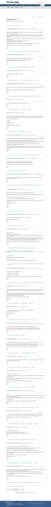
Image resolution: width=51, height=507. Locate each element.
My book (30, 5)
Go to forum (13, 51)
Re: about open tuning (11, 229)
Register (17, 7)
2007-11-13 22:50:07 (41, 101)
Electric (29, 54)
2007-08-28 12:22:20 (40, 444)
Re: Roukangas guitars (11, 338)
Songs (12, 5)
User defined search (16, 25)
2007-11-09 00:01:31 (41, 215)
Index (8, 7)
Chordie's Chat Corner (33, 28)
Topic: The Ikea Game (11, 189)
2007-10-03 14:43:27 (41, 287)
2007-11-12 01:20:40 (41, 136)
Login (22, 7)
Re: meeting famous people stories (13, 466)
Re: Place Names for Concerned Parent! (14, 83)
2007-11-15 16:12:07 (41, 85)
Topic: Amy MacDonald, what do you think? (15, 214)
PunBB (21, 492)
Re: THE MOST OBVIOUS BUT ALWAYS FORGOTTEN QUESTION (19, 251)
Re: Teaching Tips (10, 370)
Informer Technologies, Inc (31, 492)
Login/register (42, 2)
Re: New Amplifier (10, 306)
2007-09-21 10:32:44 (41, 392)
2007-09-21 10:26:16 (41, 412)
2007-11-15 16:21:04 (41, 72)
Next (43, 23)
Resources (37, 5)
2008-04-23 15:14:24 (41, 30)
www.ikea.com (25, 197)
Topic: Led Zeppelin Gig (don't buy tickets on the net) (17, 323)
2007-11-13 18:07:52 (41, 114)
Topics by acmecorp (9, 25)
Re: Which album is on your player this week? (15, 268)
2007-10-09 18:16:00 (41, 269)
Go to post (39, 51)
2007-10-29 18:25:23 (41, 230)
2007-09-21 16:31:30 (41, 340)
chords (43, 503)
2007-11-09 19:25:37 (41, 159)
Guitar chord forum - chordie (11, 21)
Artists (16, 5)
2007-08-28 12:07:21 (41, 467)
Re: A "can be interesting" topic (13, 390)
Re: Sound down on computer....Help (14, 135)
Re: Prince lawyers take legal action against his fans (17, 174)
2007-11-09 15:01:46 (41, 175)
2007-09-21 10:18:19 (41, 428)
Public (22, 5)
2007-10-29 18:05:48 (41, 252)
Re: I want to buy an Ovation (12, 410)
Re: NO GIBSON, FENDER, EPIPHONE (14, 54)
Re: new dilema (9, 286)
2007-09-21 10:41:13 (41, 372)
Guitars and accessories (24, 306)
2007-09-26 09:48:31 (40, 308)
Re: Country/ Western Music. (12, 442)
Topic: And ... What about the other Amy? (15, 158)
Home (8, 5)
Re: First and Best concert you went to (14, 28)
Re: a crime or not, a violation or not (14, 70)
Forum (42, 5)
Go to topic (27, 51)
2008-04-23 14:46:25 (40, 56)
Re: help (8, 99)
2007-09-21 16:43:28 (41, 324)
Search (12, 7)
